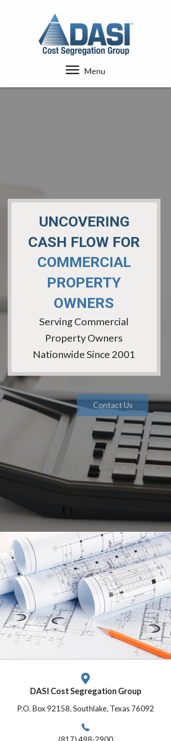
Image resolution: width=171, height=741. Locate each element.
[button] (127, 405)
